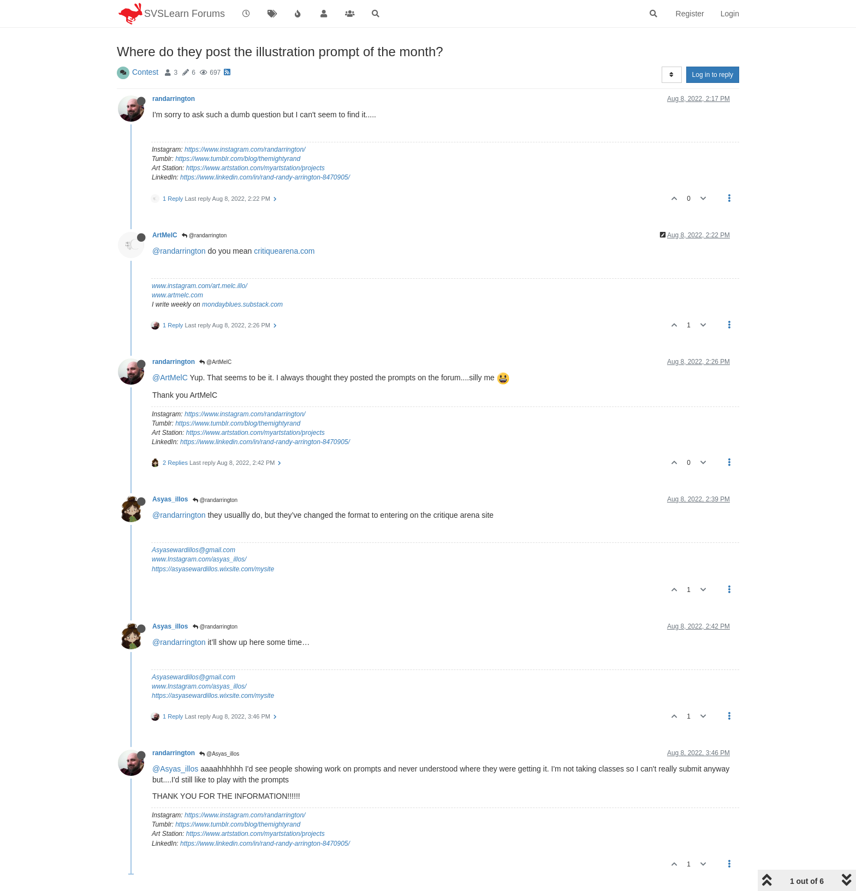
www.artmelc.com (177, 295)
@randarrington (204, 235)
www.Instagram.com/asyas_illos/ (199, 559)
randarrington (173, 99)
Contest (145, 72)
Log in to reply (712, 75)
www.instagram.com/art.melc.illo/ (199, 286)
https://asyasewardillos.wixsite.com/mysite (213, 569)
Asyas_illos (170, 499)
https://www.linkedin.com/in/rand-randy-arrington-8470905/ (265, 177)
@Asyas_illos (219, 754)
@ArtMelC (215, 362)
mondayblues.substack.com (242, 304)
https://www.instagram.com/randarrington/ (245, 149)
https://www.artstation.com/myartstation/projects (255, 168)
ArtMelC (164, 235)
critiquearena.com (284, 251)
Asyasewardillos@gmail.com (193, 550)
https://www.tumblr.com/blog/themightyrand (237, 159)
